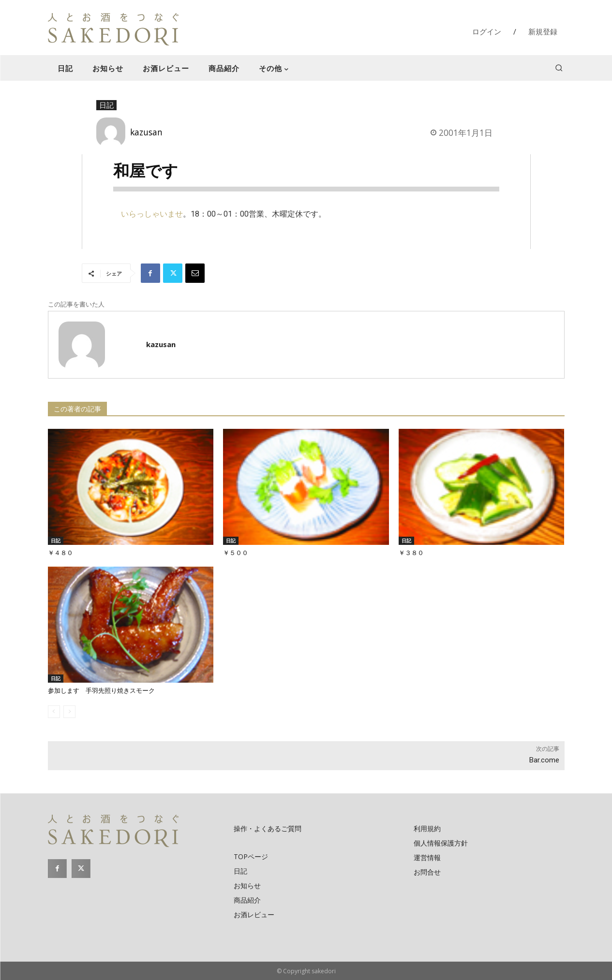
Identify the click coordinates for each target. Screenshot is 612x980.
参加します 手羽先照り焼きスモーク (101, 690)
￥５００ (235, 552)
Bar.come (544, 760)
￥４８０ (60, 552)
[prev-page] (54, 711)
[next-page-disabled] (69, 711)
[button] (558, 67)
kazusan (146, 132)
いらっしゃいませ (152, 214)
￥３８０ (411, 552)
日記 (106, 105)
